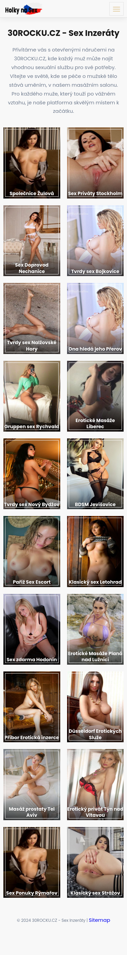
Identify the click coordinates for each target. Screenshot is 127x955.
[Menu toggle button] (116, 9)
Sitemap (99, 919)
